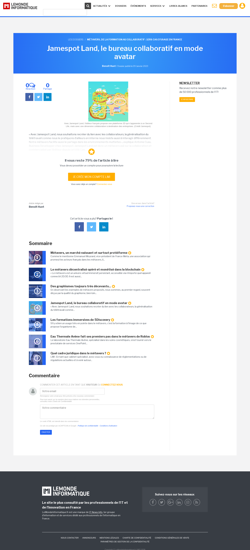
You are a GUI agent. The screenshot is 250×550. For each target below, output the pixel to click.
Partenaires (199, 6)
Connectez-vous (104, 184)
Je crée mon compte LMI (91, 176)
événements (138, 6)
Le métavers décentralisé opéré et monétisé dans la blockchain (97, 269)
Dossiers (120, 6)
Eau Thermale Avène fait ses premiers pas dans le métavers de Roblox (102, 336)
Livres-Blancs (178, 6)
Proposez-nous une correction (140, 206)
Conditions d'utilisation (108, 426)
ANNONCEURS (89, 538)
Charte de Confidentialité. (62, 401)
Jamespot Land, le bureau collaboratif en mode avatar (91, 303)
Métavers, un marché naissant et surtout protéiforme (91, 253)
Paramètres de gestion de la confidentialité (125, 542)
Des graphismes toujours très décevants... (83, 286)
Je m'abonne (187, 99)
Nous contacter (70, 538)
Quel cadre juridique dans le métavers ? (80, 353)
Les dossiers (75, 39)
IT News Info (96, 512)
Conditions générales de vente (172, 538)
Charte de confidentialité (137, 538)
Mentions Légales (109, 538)
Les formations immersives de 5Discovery (82, 320)
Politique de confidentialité (88, 426)
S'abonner (228, 5)
